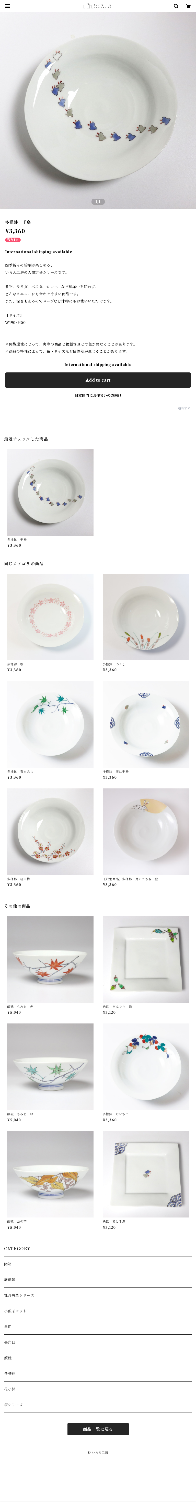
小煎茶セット (15, 1311)
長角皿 (9, 1342)
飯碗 (8, 1358)
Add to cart (98, 380)
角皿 (8, 1326)
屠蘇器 (9, 1279)
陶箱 (8, 1264)
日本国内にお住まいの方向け (98, 395)
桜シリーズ (13, 1405)
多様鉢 (9, 1373)
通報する (184, 408)
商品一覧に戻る (98, 1429)
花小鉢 (9, 1389)
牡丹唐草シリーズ (19, 1295)
